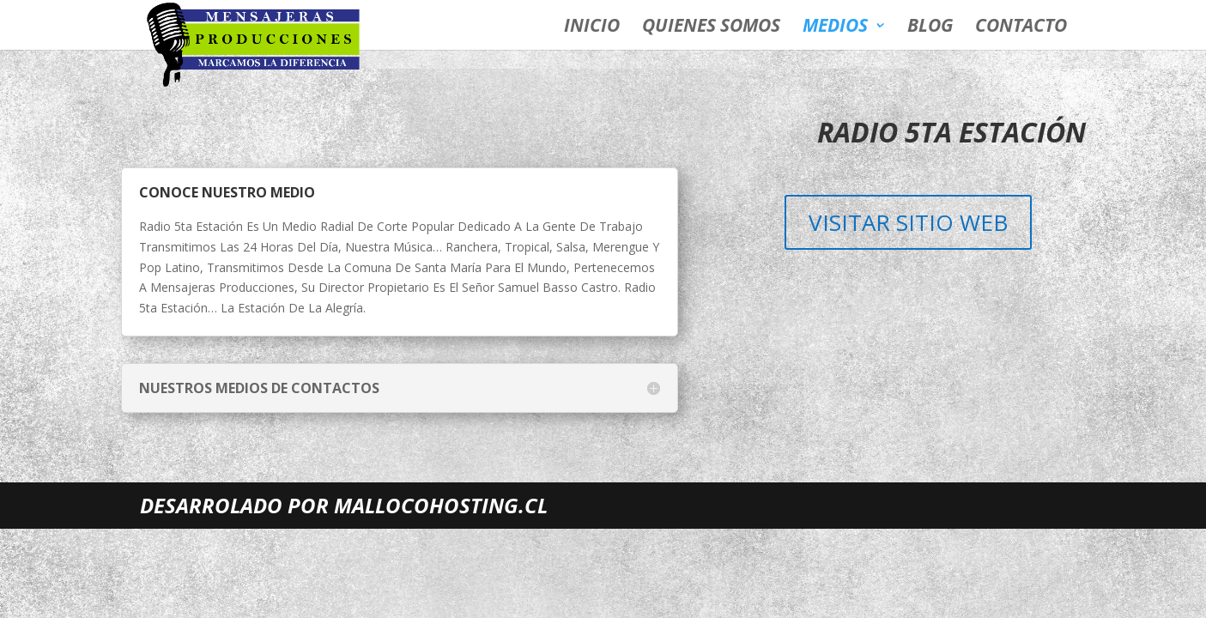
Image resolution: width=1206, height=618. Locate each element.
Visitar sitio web (908, 222)
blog (930, 28)
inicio (592, 28)
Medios (835, 28)
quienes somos (711, 28)
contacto (1021, 28)
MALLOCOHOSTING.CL (441, 505)
